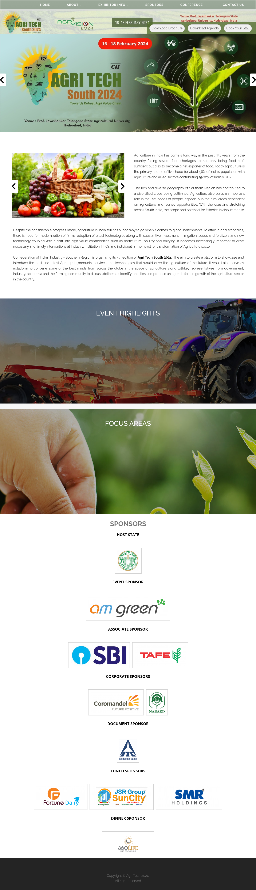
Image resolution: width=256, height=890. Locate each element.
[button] (74, 4)
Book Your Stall (237, 28)
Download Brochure (167, 28)
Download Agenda (204, 28)
